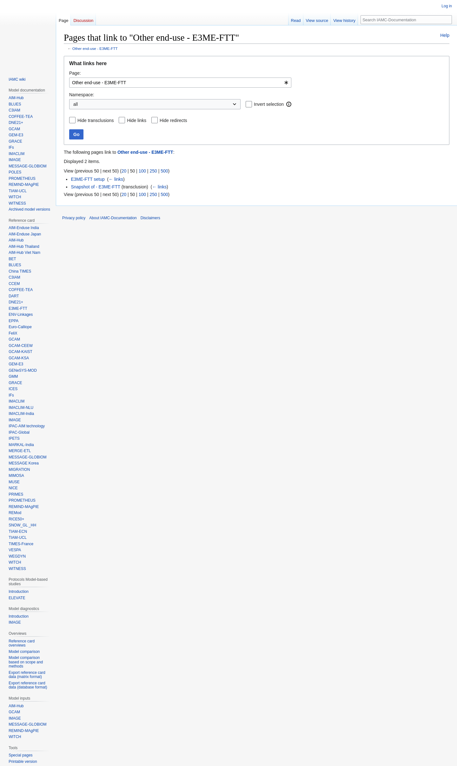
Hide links (136, 120)
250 (153, 170)
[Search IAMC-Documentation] (406, 19)
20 (124, 170)
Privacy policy (73, 218)
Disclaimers (150, 218)
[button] (289, 104)
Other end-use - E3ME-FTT (95, 48)
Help (444, 35)
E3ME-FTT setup (87, 179)
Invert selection (269, 104)
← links (116, 179)
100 (142, 170)
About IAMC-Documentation (112, 218)
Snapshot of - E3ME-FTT (95, 186)
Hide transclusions (95, 120)
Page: (75, 73)
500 (164, 170)
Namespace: (81, 94)
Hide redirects (173, 120)
